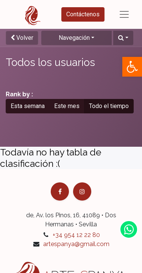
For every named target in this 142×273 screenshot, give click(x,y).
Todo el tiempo (109, 106)
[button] (123, 38)
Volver (22, 37)
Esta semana (28, 106)
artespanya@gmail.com (76, 244)
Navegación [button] (74, 37)
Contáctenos (83, 14)
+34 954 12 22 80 (76, 234)
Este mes (67, 106)
